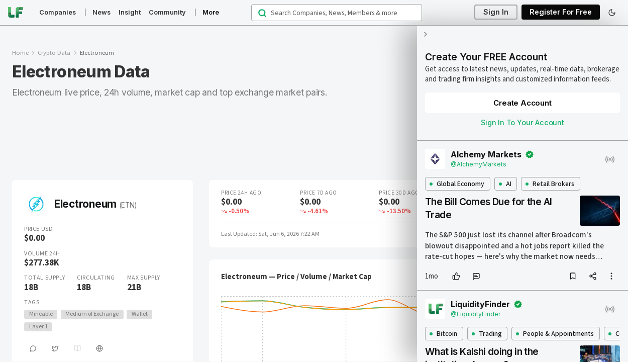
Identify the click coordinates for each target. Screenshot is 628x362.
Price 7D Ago (318, 193)
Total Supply (44, 278)
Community (167, 12)
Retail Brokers (550, 184)
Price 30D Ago (399, 193)
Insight (130, 12)
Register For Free (561, 12)
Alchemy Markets (486, 154)
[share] (593, 276)
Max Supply (143, 278)
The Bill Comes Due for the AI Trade (488, 208)
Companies (57, 12)
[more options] (611, 276)
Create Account (522, 103)
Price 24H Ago (241, 193)
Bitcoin (443, 333)
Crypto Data (54, 53)
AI (505, 184)
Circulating (96, 278)
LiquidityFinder (480, 304)
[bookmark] (573, 276)
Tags (31, 303)
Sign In (495, 12)
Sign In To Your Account (522, 122)
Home (20, 53)
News (101, 12)
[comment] (476, 276)
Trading (487, 333)
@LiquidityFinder (475, 314)
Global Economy (457, 184)
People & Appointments (555, 333)
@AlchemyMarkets (478, 164)
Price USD (38, 229)
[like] (456, 276)
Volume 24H (42, 254)
